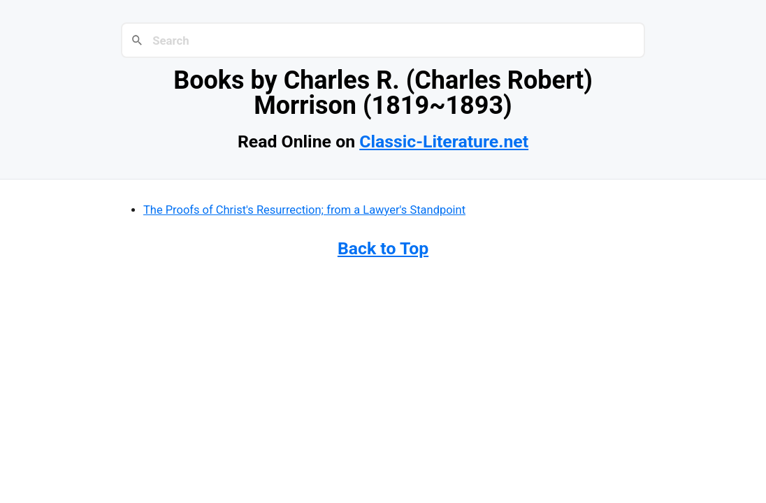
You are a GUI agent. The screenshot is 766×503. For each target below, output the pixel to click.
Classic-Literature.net (443, 141)
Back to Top (383, 248)
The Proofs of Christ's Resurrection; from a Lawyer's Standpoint (304, 210)
